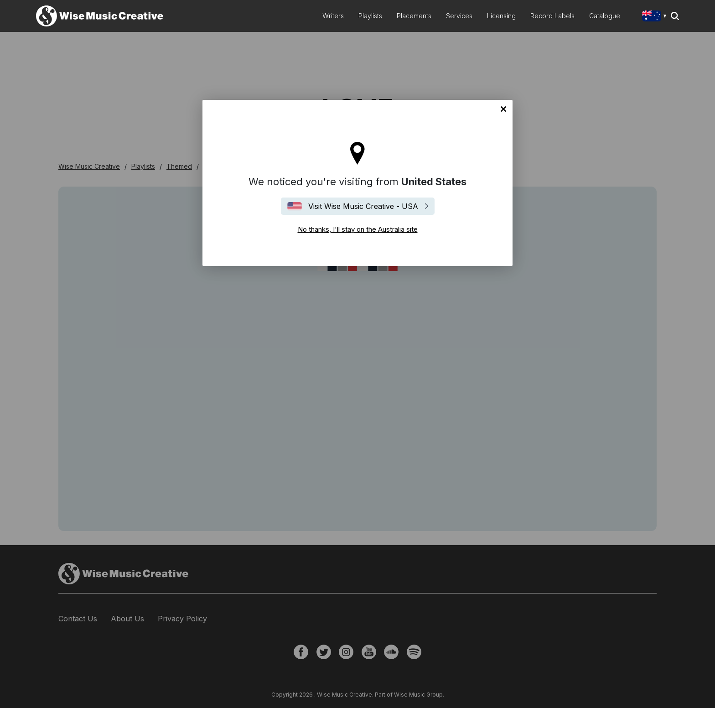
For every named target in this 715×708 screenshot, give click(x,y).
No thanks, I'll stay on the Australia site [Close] (503, 109)
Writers (333, 16)
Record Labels (552, 16)
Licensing (501, 16)
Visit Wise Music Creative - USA (363, 206)
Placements (414, 16)
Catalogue (604, 16)
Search (675, 16)
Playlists (370, 16)
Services (459, 16)
